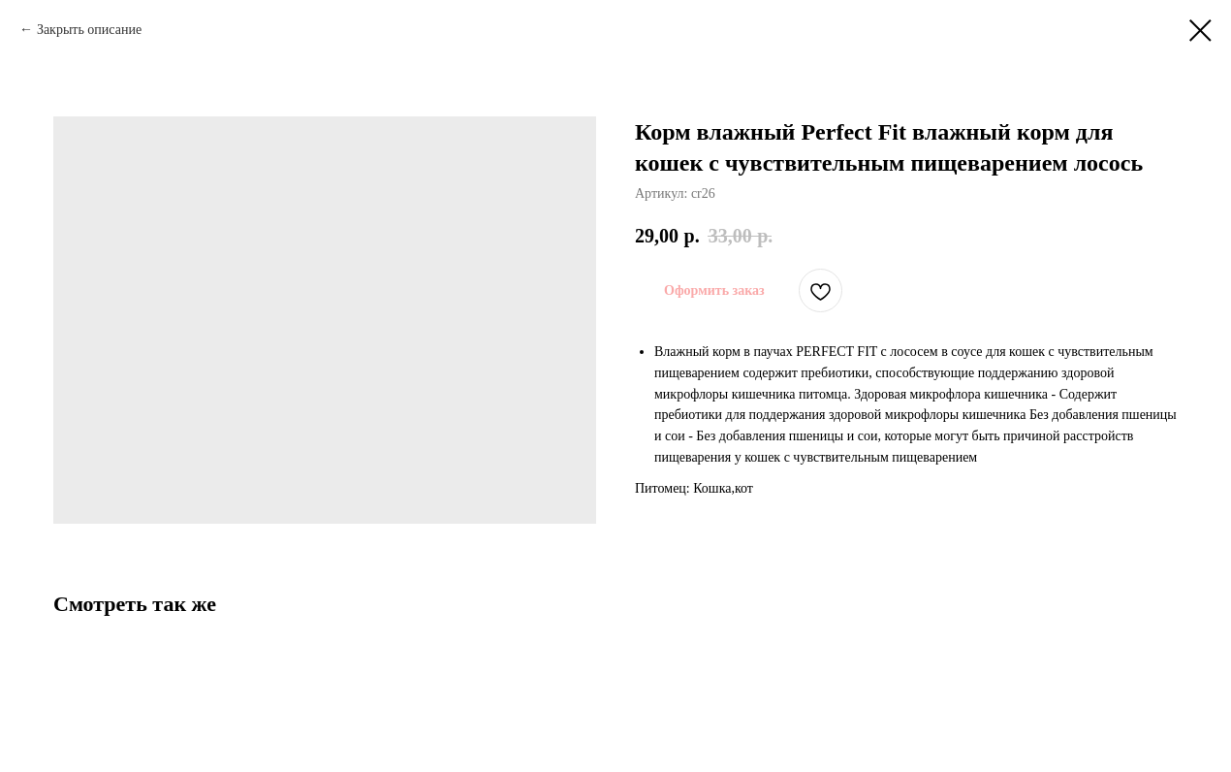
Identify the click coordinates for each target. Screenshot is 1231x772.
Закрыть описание (89, 29)
